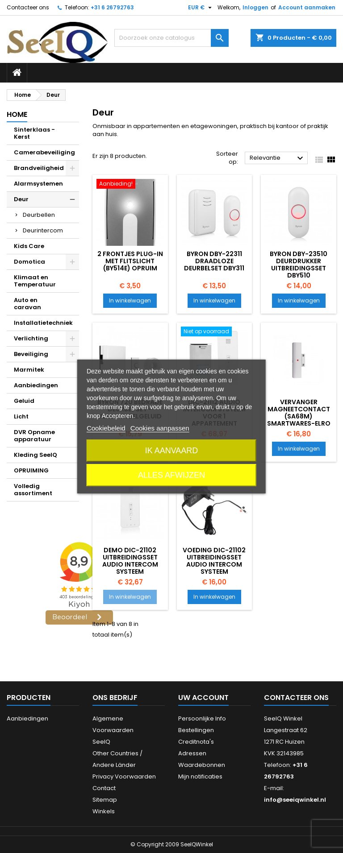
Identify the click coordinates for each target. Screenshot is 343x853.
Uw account (203, 697)
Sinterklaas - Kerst (34, 133)
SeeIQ (101, 741)
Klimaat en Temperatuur (35, 281)
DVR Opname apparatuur (34, 435)
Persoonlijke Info (202, 718)
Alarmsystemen (38, 183)
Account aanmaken (306, 7)
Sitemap (104, 799)
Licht (21, 416)
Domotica (29, 261)
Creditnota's (196, 741)
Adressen (192, 753)
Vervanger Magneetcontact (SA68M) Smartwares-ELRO (298, 413)
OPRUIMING (31, 470)
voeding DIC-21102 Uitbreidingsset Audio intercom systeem (214, 561)
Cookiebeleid (106, 428)
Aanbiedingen (36, 385)
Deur (21, 199)
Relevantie (277, 158)
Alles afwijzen (171, 475)
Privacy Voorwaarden (124, 776)
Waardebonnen (201, 765)
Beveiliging (31, 354)
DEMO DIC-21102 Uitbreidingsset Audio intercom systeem (130, 561)
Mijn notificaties (200, 776)
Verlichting (31, 338)
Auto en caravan (27, 303)
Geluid (24, 401)
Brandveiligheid (39, 168)
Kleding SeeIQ (35, 455)
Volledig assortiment (33, 489)
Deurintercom (43, 230)
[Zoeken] (171, 38)
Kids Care (29, 246)
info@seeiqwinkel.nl (295, 799)
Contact (104, 788)
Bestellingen (196, 730)
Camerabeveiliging (44, 152)
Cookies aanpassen (159, 428)
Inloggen (255, 7)
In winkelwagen (130, 300)
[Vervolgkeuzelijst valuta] (201, 7)
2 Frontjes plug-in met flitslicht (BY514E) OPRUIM (130, 261)
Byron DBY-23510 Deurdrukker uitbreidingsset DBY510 (298, 264)
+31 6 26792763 (112, 7)
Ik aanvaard (171, 450)
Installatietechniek (43, 323)
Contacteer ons (28, 7)
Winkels (103, 811)
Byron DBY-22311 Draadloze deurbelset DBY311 (214, 261)
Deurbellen (39, 215)
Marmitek (29, 369)
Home (17, 114)
